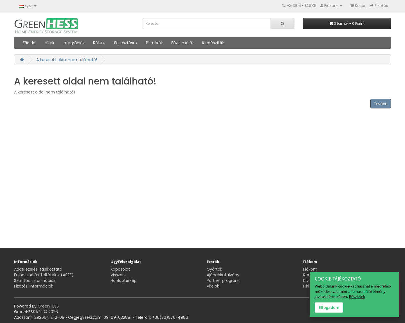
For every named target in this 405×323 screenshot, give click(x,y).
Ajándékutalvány (223, 275)
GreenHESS (48, 306)
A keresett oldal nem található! (66, 60)
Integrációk (74, 43)
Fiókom (310, 269)
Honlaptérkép (124, 280)
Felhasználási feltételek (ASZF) (44, 275)
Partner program (223, 280)
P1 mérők (154, 43)
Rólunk (99, 43)
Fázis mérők (182, 43)
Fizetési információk (33, 286)
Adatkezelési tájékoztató (38, 269)
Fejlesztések (126, 43)
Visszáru (118, 275)
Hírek (49, 43)
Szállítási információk (34, 280)
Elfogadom (329, 307)
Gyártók (214, 269)
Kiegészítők (213, 43)
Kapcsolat (120, 269)
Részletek (357, 296)
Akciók (213, 286)
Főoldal (29, 43)
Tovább (380, 103)
